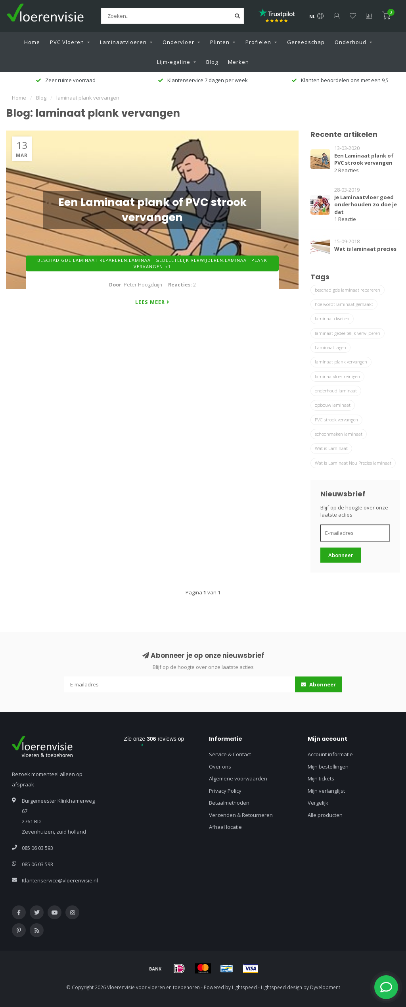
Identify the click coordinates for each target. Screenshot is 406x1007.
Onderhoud (350, 42)
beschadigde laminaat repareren (347, 290)
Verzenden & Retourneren (241, 815)
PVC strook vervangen (336, 420)
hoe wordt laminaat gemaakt (344, 304)
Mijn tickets (321, 778)
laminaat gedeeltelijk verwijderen (347, 333)
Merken (238, 61)
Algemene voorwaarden (238, 778)
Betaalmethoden (229, 802)
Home (32, 42)
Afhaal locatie (225, 826)
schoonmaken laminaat (338, 434)
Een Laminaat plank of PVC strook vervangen (364, 159)
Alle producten (325, 815)
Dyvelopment (325, 987)
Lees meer (152, 302)
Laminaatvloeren (123, 42)
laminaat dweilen (332, 318)
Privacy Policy (225, 790)
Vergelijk (318, 802)
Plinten (220, 42)
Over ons (220, 766)
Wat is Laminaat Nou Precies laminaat (353, 463)
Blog (212, 61)
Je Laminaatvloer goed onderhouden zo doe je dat (365, 204)
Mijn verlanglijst (326, 790)
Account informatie (330, 754)
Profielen (258, 42)
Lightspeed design (281, 987)
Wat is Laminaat (331, 448)
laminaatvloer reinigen (337, 376)
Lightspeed (244, 987)
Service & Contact (230, 754)
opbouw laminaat (332, 405)
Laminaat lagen (330, 347)
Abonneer (340, 555)
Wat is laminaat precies (365, 248)
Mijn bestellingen (328, 766)
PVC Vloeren (67, 42)
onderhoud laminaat (336, 391)
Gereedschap (306, 42)
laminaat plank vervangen (341, 362)
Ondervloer (178, 42)
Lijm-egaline (173, 61)
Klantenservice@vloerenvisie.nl (60, 880)
